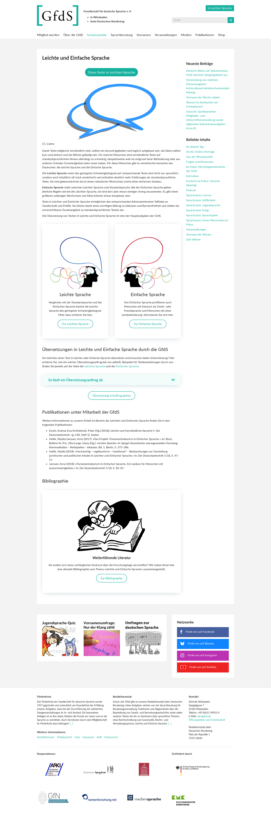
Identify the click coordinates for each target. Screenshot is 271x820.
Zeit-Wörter (193, 239)
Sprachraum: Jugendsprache (203, 205)
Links (77, 737)
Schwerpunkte (97, 35)
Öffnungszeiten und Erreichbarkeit (207, 720)
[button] (111, 380)
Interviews (192, 175)
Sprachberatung (122, 35)
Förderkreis (44, 697)
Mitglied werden (48, 35)
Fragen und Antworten (199, 161)
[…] (71, 724)
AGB (99, 737)
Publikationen (204, 35)
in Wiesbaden (98, 17)
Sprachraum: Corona (198, 195)
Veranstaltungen (166, 35)
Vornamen (144, 35)
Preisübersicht (64, 737)
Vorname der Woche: (203, 97)
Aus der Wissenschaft (199, 156)
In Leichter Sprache (220, 8)
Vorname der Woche (198, 234)
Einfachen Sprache (127, 367)
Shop (221, 35)
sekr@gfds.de (204, 717)
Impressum (88, 737)
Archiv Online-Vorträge (200, 151)
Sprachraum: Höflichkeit (201, 200)
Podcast (191, 190)
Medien (186, 35)
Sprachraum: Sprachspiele (202, 215)
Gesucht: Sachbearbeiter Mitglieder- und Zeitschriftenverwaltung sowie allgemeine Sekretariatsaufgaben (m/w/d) (205, 120)
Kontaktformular (45, 737)
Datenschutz (111, 737)
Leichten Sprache (95, 367)
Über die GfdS (73, 35)
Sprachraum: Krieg (197, 210)
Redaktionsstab (122, 697)
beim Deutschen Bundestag (107, 21)
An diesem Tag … (196, 146)
